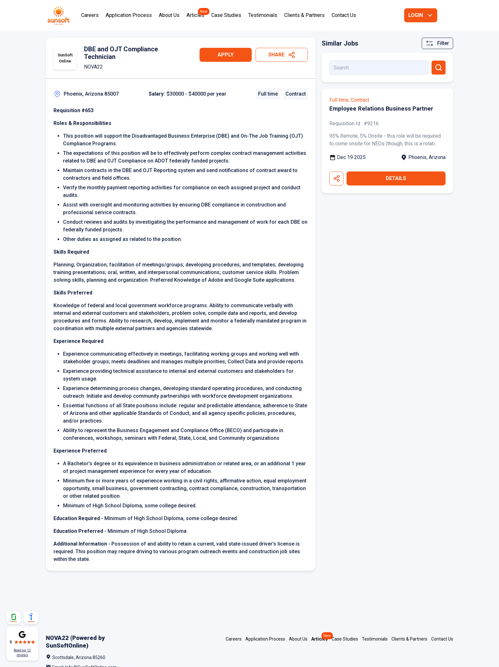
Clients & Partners (304, 15)
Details (396, 178)
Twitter (435, 659)
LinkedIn (420, 659)
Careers (90, 15)
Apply (226, 55)
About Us (169, 15)
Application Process (129, 15)
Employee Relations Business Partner (383, 108)
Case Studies (226, 15)
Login (415, 15)
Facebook (451, 659)
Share (276, 55)
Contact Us (344, 15)
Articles (195, 15)
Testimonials (262, 15)
